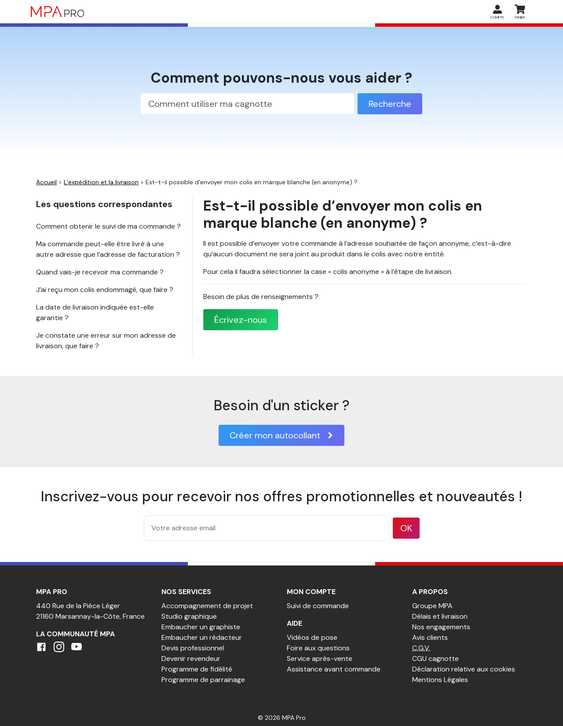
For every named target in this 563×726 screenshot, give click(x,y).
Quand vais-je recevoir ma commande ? (100, 272)
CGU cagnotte (435, 658)
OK (406, 528)
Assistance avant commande (333, 669)
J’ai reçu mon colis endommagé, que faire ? (104, 289)
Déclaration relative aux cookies (463, 669)
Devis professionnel (192, 648)
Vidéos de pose (312, 637)
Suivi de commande (318, 605)
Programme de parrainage (203, 679)
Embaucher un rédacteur (201, 637)
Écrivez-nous (240, 319)
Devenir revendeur (190, 658)
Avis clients (430, 637)
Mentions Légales (440, 679)
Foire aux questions (318, 648)
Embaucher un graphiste (200, 626)
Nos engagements (441, 626)
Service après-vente (319, 658)
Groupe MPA (432, 605)
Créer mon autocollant (281, 435)
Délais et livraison (440, 616)
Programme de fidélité (196, 669)
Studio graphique (189, 616)
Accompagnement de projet (207, 605)
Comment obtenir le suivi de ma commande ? (108, 226)
